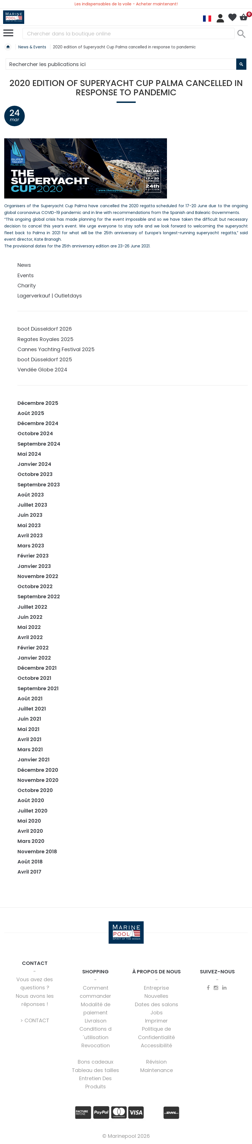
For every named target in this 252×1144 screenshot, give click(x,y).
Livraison (95, 1020)
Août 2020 (30, 800)
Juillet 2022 (32, 606)
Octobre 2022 (35, 586)
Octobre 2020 (35, 790)
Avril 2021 (29, 739)
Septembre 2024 (38, 443)
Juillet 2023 (32, 504)
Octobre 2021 (34, 678)
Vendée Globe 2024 (42, 369)
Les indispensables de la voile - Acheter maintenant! (126, 4)
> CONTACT (34, 1020)
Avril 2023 (30, 535)
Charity (26, 285)
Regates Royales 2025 (45, 339)
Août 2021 (30, 698)
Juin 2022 (30, 616)
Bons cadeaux (95, 1061)
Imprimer (156, 1020)
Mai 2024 (29, 453)
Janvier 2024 (34, 464)
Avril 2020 (30, 830)
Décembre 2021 (37, 667)
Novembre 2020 (38, 780)
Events (25, 275)
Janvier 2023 (34, 566)
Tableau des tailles (95, 1070)
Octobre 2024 (35, 433)
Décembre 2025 (37, 403)
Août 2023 (30, 494)
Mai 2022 (29, 627)
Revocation (95, 1045)
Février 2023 (33, 555)
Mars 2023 (30, 545)
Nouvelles (156, 995)
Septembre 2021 (38, 688)
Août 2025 (30, 413)
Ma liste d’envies (232, 17)
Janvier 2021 (33, 759)
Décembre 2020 (37, 769)
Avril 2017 (29, 871)
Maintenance (156, 1070)
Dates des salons (156, 1004)
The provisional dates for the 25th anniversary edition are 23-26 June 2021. (77, 246)
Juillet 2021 (31, 708)
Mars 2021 (30, 749)
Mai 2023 (29, 525)
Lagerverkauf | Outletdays (49, 295)
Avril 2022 (30, 637)
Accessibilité (156, 1045)
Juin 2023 (30, 514)
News (24, 264)
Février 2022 (33, 647)
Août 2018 (30, 861)
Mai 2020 (29, 820)
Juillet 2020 (32, 810)
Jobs (156, 1012)
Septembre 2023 (38, 484)
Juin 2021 (29, 718)
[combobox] (129, 33)
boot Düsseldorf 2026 (44, 328)
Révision (156, 1061)
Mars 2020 (30, 841)
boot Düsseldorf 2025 (44, 359)
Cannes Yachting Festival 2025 (56, 349)
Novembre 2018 (37, 851)
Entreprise (156, 987)
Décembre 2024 (37, 423)
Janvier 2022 (34, 657)
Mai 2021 (28, 729)
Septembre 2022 (38, 596)
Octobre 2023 (35, 474)
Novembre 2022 (37, 576)
